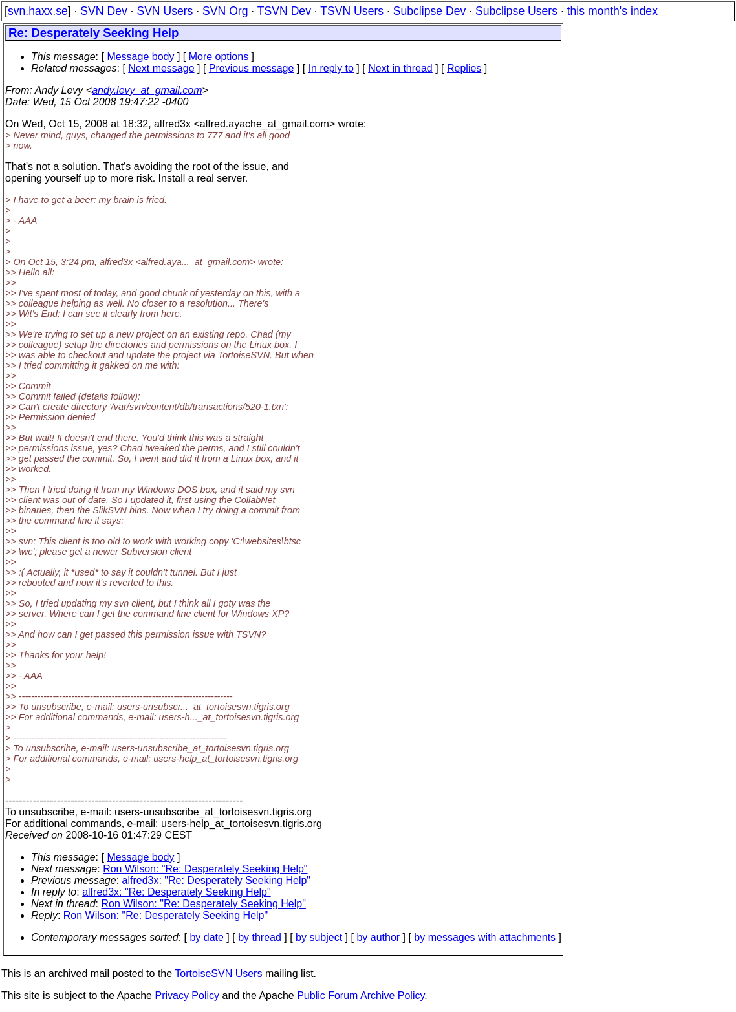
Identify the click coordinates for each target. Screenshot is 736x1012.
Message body (140, 56)
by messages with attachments (485, 937)
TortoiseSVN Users (218, 973)
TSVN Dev (284, 11)
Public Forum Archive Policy (360, 995)
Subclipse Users (516, 11)
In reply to (331, 68)
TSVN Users (352, 11)
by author (378, 937)
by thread (259, 937)
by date (206, 937)
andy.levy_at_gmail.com (147, 90)
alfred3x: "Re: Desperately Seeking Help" (216, 880)
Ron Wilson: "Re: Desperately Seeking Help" (205, 868)
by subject (319, 937)
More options (219, 56)
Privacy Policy (187, 995)
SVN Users (164, 11)
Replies (464, 68)
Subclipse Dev (429, 11)
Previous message (251, 68)
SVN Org (225, 11)
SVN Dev (103, 11)
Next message (161, 68)
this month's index (612, 11)
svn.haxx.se (38, 11)
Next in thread (400, 68)
